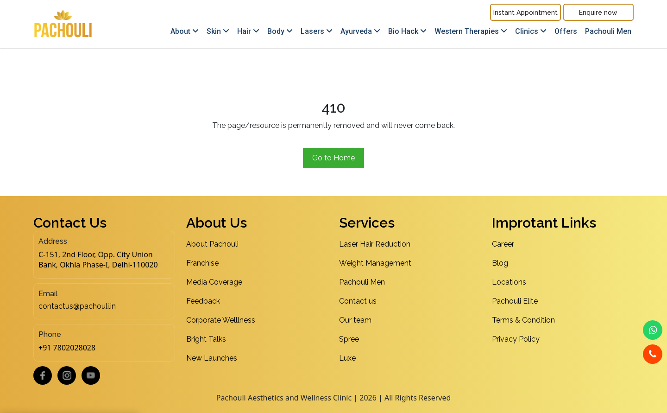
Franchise (202, 263)
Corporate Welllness (220, 320)
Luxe (347, 358)
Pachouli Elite (515, 301)
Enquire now (598, 12)
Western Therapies (470, 31)
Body (280, 31)
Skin (218, 31)
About (184, 31)
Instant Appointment (525, 12)
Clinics (531, 31)
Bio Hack (407, 31)
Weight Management (375, 263)
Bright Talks (206, 339)
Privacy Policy (516, 339)
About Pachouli (212, 244)
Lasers (317, 31)
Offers (565, 31)
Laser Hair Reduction (374, 244)
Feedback (203, 301)
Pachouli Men (608, 31)
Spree (349, 339)
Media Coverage (214, 282)
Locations (509, 282)
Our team (355, 320)
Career (503, 244)
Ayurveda (360, 31)
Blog (500, 263)
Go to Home (333, 157)
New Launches (211, 358)
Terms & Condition (523, 320)
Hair (248, 31)
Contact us (358, 301)
